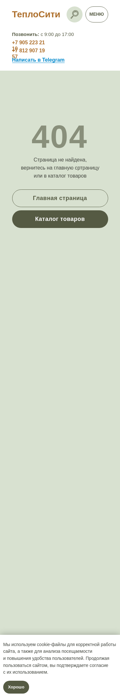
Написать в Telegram (38, 60)
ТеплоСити (36, 14)
